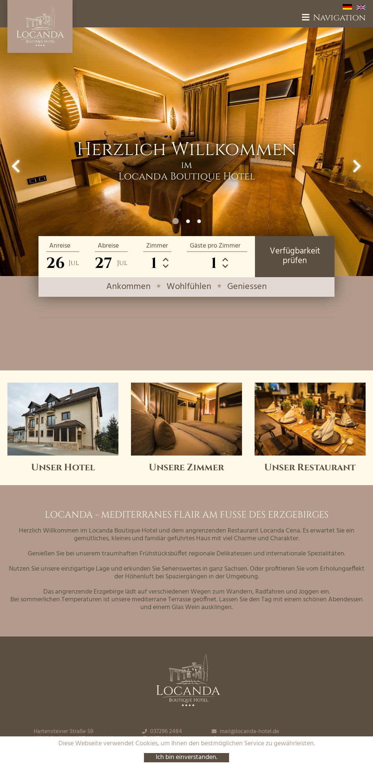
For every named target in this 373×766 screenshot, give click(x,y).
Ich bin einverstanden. (186, 757)
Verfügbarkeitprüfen (295, 256)
